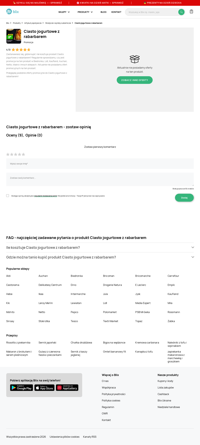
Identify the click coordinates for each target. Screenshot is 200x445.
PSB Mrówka (142, 312)
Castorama (12, 285)
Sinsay (10, 321)
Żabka (171, 321)
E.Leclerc (140, 285)
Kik (8, 303)
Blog (103, 11)
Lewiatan (76, 303)
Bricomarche (142, 276)
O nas (105, 381)
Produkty (17, 23)
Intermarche (78, 294)
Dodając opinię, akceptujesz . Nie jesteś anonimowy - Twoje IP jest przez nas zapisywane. (58, 196)
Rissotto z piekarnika (18, 342)
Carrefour (173, 276)
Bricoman (109, 276)
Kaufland (173, 294)
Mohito (10, 312)
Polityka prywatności (113, 394)
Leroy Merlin (46, 303)
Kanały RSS (89, 436)
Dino (73, 285)
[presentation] (30, 211)
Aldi (8, 276)
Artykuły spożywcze (33, 23)
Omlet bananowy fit (114, 351)
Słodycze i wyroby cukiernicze (58, 23)
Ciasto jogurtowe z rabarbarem (88, 23)
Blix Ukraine (164, 400)
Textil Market (110, 321)
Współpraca (109, 387)
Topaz (138, 321)
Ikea (41, 294)
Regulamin (108, 407)
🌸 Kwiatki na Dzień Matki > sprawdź (100, 2)
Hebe (9, 294)
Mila (170, 303)
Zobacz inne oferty (134, 80)
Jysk (137, 294)
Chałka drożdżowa (81, 342)
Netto (42, 312)
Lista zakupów (166, 387)
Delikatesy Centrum (50, 285)
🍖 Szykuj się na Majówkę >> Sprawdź (37, 2)
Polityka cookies (111, 400)
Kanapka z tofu (144, 351)
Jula (105, 294)
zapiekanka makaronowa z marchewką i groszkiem (176, 356)
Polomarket (110, 312)
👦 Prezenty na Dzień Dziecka (163, 2)
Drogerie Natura (112, 285)
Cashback (163, 394)
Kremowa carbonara (147, 342)
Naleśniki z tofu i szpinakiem (177, 344)
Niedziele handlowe (169, 407)
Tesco (74, 321)
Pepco (74, 312)
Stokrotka (44, 321)
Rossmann (174, 312)
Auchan (43, 276)
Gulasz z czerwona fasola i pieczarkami (50, 353)
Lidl (105, 303)
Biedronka (77, 276)
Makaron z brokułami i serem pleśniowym (19, 353)
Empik (171, 285)
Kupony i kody (165, 381)
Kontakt (116, 11)
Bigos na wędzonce (114, 342)
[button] (100, 247)
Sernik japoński (47, 342)
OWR (105, 413)
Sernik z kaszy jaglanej (79, 353)
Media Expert (142, 303)
